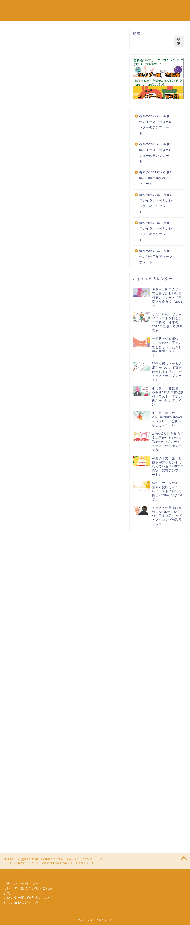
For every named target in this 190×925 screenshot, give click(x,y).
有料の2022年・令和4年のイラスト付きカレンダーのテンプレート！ (155, 125)
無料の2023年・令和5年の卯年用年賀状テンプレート (155, 256)
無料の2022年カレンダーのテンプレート (71, 7)
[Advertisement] (64, 141)
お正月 (62, 507)
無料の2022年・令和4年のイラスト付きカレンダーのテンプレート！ (46, 34)
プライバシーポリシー (21, 883)
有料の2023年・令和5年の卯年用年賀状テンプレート (155, 178)
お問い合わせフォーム (21, 902)
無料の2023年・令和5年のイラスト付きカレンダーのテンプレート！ (155, 231)
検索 (136, 33)
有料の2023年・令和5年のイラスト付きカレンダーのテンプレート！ (155, 153)
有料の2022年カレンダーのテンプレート (71, 16)
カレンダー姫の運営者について (28, 897)
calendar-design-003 (40, 507)
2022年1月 (16, 507)
